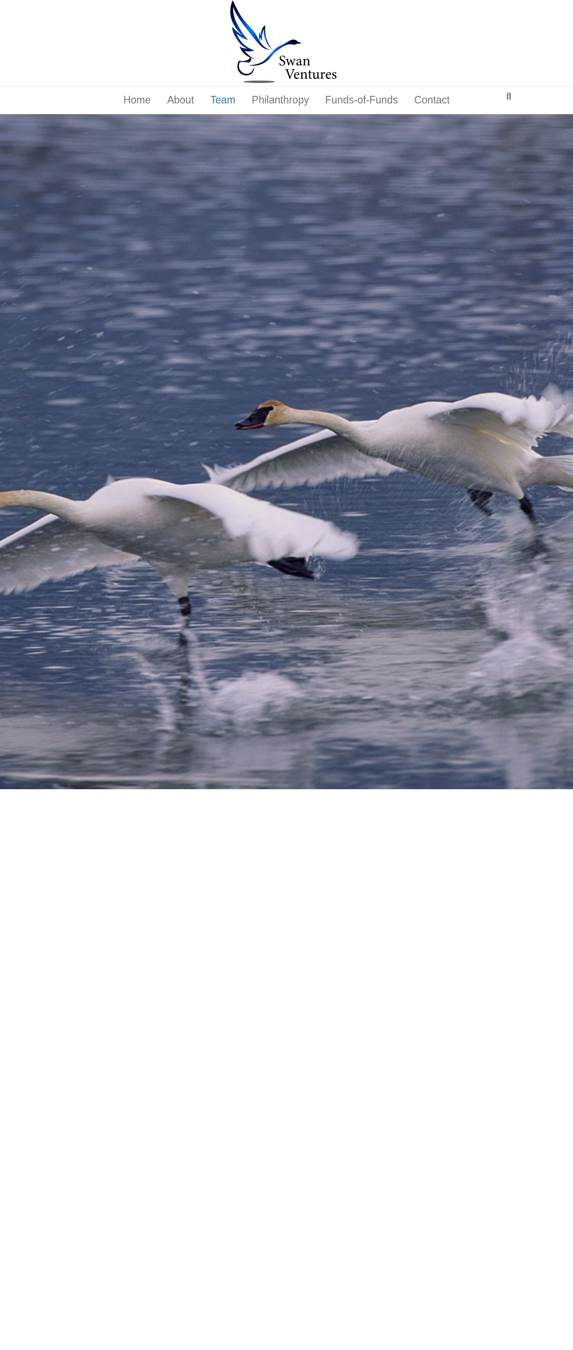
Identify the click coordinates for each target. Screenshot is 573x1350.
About (180, 100)
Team (222, 100)
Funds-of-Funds (361, 100)
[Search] (509, 96)
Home (136, 100)
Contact (431, 100)
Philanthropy (280, 100)
